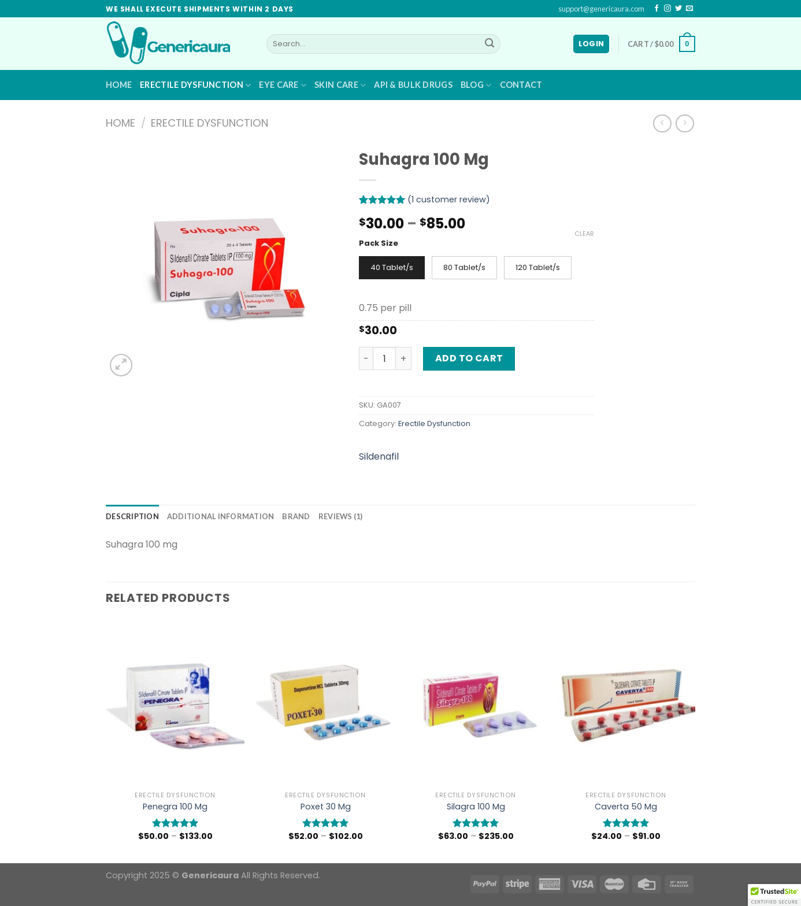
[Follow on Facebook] (656, 9)
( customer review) (448, 199)
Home (119, 85)
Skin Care (340, 85)
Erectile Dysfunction (195, 85)
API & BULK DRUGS (413, 85)
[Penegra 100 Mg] (175, 702)
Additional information (221, 516)
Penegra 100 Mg (175, 806)
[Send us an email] (689, 9)
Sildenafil (379, 456)
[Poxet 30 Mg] (325, 702)
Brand (296, 516)
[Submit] (489, 44)
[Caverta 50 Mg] (626, 702)
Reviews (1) (340, 516)
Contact (521, 85)
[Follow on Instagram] (667, 9)
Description (132, 516)
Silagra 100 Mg (476, 806)
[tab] (132, 516)
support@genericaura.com (601, 8)
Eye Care (282, 85)
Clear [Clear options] (584, 234)
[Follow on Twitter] (678, 9)
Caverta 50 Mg (626, 806)
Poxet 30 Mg (326, 806)
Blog (476, 85)
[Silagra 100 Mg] (475, 702)
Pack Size (378, 243)
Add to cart (469, 358)
